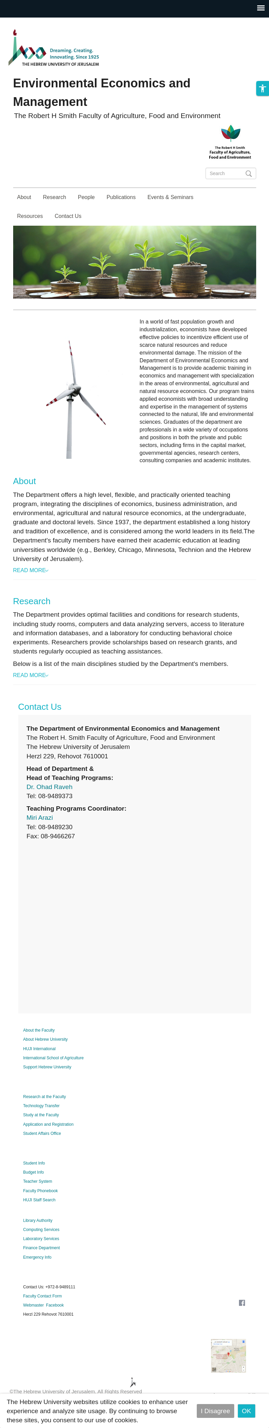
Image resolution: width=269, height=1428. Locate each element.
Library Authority (38, 1239)
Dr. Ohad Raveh (50, 805)
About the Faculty (39, 1049)
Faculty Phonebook (40, 1209)
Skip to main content (29, 22)
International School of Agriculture (53, 1076)
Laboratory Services (41, 1257)
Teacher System (37, 1200)
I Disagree (215, 1411)
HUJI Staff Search (39, 1218)
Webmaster (33, 1324)
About (24, 197)
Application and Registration (48, 1143)
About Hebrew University (45, 1058)
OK (246, 1411)
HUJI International (39, 1067)
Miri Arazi (40, 836)
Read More (29, 589)
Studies (237, 253)
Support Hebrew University (47, 1086)
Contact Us (68, 216)
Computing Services (41, 1248)
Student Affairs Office (42, 1152)
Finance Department (41, 1266)
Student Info (34, 1182)
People (86, 197)
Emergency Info (37, 1276)
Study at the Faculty (41, 1133)
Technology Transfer (41, 1124)
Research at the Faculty (44, 1115)
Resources (30, 216)
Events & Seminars (170, 197)
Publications (121, 197)
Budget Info (33, 1191)
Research (54, 197)
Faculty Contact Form (42, 1315)
